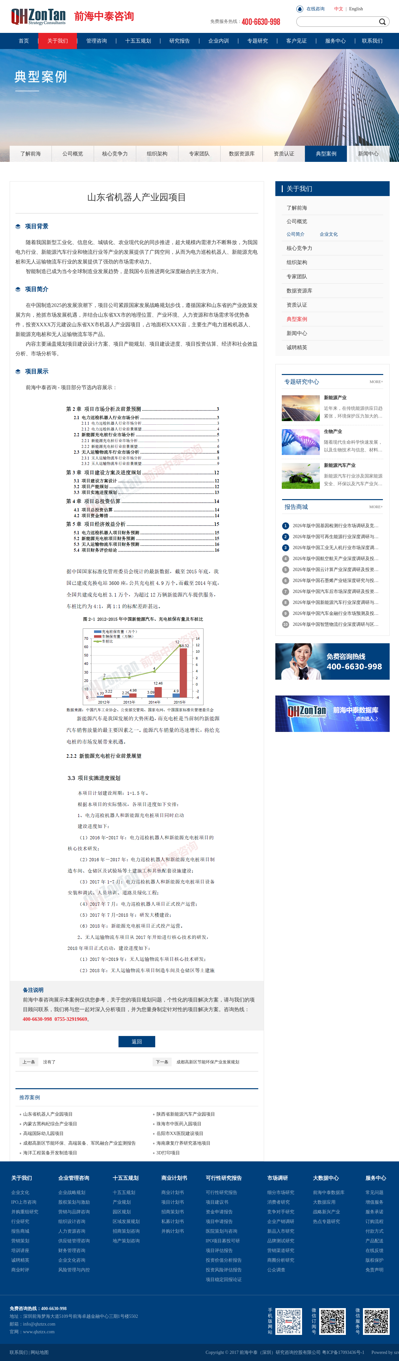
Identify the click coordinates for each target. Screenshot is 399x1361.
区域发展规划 (126, 1221)
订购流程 (375, 1221)
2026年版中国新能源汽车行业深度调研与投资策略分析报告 (338, 602)
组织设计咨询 (71, 1221)
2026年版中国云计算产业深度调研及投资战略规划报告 (338, 569)
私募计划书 (172, 1221)
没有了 (37, 1062)
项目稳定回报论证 (224, 1279)
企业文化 (329, 234)
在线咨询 (316, 8)
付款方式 (375, 1231)
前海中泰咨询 (72, 16)
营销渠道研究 (280, 1250)
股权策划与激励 (74, 1202)
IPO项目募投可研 (223, 1240)
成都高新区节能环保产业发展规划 (196, 1062)
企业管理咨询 (73, 1178)
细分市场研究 (280, 1192)
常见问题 (375, 1192)
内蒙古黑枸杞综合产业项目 (50, 1123)
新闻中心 (368, 153)
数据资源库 (242, 153)
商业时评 (20, 1269)
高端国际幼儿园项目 (43, 1133)
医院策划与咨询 (221, 1231)
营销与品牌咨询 (74, 1211)
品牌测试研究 (280, 1240)
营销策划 (20, 1240)
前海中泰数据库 (329, 1192)
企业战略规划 (71, 1192)
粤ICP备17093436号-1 (343, 1352)
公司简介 (296, 234)
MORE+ (376, 382)
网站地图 (40, 1352)
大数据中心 (326, 1178)
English (356, 8)
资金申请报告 (219, 1211)
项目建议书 (217, 1202)
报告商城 (296, 507)
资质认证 (284, 153)
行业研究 (20, 1221)
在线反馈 (375, 1250)
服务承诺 (375, 1211)
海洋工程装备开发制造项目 (50, 1152)
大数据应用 (324, 1202)
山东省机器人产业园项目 (48, 1114)
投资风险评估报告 (224, 1269)
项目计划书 (172, 1202)
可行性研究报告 (224, 1178)
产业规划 (122, 1202)
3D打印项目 (168, 1152)
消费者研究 (278, 1202)
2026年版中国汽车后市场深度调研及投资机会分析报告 (338, 591)
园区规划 (122, 1211)
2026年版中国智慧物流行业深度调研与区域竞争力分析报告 (338, 624)
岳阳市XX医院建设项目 (180, 1133)
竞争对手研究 (280, 1211)
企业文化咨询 (71, 1260)
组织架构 (157, 153)
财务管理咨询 (71, 1250)
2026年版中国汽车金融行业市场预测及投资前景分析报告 (338, 613)
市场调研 (277, 1178)
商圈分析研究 (280, 1260)
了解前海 (30, 153)
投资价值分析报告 (224, 1260)
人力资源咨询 (71, 1231)
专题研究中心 (301, 382)
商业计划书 (174, 1178)
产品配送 (375, 1240)
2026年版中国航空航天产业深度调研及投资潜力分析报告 (338, 558)
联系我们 (19, 1352)
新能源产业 (335, 397)
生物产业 (333, 431)
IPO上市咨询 (24, 1202)
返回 (137, 1041)
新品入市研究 (280, 1231)
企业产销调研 (280, 1221)
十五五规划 (125, 1178)
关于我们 (21, 1178)
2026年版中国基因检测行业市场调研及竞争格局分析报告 (338, 525)
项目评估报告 (219, 1250)
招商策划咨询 (126, 1231)
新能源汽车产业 (340, 465)
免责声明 (375, 1269)
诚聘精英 (297, 347)
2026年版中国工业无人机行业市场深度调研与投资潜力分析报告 (338, 547)
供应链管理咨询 (74, 1240)
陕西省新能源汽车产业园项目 (186, 1114)
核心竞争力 (115, 153)
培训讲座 (20, 1250)
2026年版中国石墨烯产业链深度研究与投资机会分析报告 (338, 580)
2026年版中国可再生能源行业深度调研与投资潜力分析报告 (338, 536)
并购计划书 (172, 1231)
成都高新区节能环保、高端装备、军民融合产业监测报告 (79, 1143)
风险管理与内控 (74, 1269)
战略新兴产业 (326, 1211)
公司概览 (72, 153)
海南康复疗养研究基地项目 (184, 1143)
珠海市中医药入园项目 (179, 1123)
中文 (338, 8)
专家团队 (199, 153)
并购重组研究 (24, 1211)
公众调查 (276, 1269)
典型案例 (326, 153)
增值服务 (375, 1202)
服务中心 (376, 1178)
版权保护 (375, 1260)
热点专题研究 (326, 1221)
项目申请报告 (219, 1221)
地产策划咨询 (126, 1240)
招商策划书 (172, 1211)
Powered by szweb (381, 1352)
